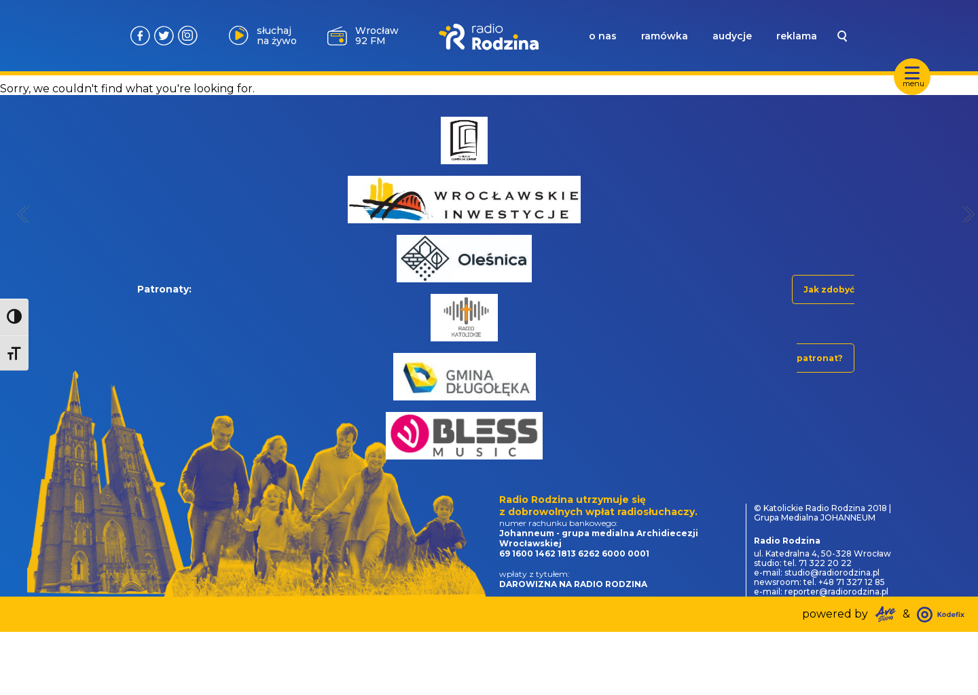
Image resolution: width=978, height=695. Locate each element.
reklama (796, 36)
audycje (732, 36)
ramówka (664, 36)
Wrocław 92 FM (377, 35)
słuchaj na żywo (277, 35)
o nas (603, 36)
